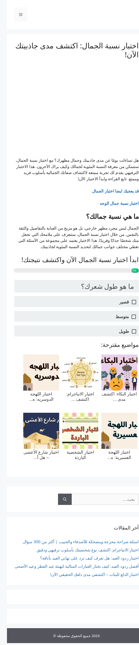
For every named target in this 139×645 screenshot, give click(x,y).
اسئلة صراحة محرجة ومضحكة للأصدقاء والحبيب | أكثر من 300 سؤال (74, 541)
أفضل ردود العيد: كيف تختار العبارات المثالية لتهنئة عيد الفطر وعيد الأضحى (70, 566)
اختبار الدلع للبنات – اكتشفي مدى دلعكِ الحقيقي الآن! (87, 574)
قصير (117, 302)
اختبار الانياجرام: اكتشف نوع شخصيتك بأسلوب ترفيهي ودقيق (81, 550)
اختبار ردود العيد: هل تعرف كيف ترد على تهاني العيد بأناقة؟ (82, 558)
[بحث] (58, 499)
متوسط (115, 316)
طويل (117, 331)
